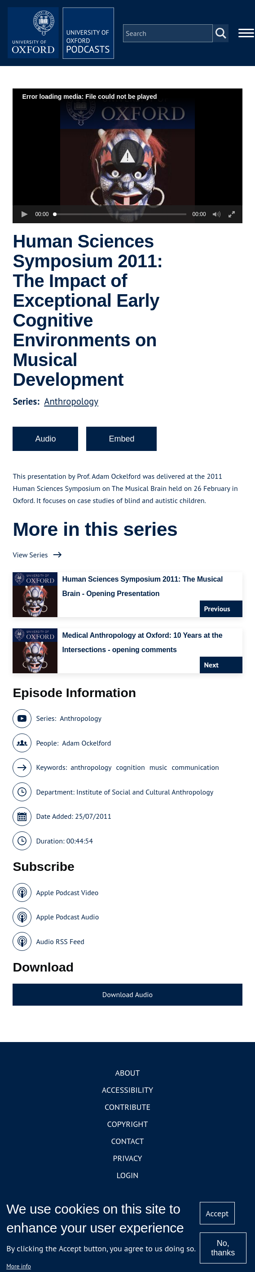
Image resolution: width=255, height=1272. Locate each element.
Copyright (127, 1124)
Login (128, 1175)
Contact (127, 1141)
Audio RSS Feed (60, 941)
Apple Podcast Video (67, 892)
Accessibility (127, 1090)
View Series (30, 555)
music (158, 768)
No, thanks (223, 1248)
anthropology (90, 768)
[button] (128, 156)
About (127, 1073)
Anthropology (71, 402)
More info (18, 1266)
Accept (217, 1213)
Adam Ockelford (86, 743)
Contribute (127, 1107)
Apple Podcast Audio (67, 917)
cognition (130, 768)
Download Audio (127, 995)
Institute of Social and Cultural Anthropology (144, 792)
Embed (121, 439)
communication (195, 768)
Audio (45, 439)
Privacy (127, 1158)
